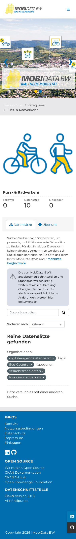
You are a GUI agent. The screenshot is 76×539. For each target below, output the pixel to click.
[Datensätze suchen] (33, 312)
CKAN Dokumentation (23, 472)
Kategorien (36, 105)
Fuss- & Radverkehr (22, 110)
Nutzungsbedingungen (24, 428)
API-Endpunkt (16, 501)
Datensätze (20, 225)
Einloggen (13, 443)
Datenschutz (15, 433)
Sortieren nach (17, 324)
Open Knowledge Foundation (28, 482)
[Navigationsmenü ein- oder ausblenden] (68, 9)
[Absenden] (63, 312)
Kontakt (11, 424)
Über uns (47, 225)
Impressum (14, 438)
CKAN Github (15, 477)
